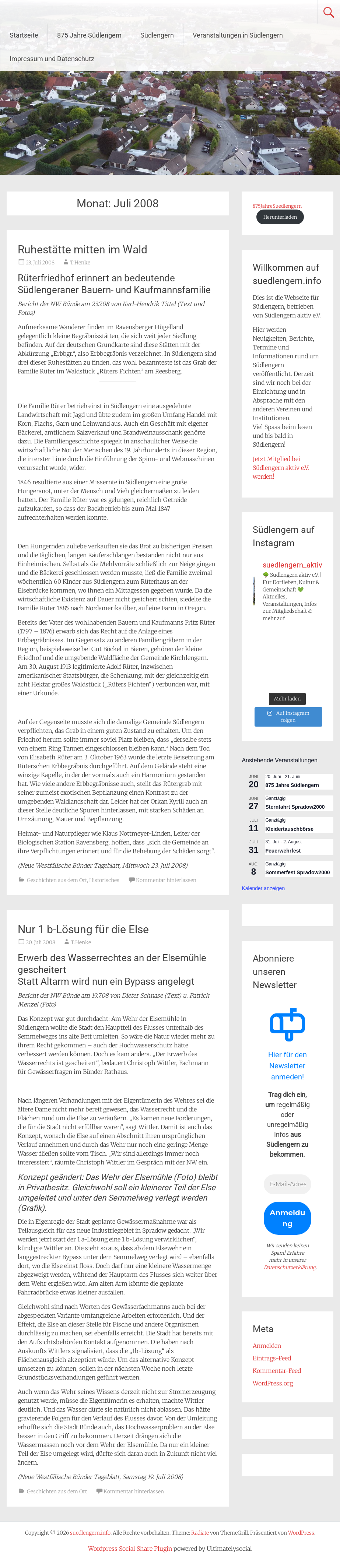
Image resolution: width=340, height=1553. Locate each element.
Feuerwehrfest (283, 851)
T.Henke (80, 262)
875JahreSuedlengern (277, 206)
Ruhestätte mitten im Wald (82, 249)
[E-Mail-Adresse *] (287, 1184)
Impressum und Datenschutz (52, 59)
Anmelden (267, 1345)
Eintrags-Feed (272, 1358)
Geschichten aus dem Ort (57, 880)
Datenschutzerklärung (290, 1267)
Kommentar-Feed (277, 1370)
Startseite (24, 35)
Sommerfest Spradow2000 (297, 872)
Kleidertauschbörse (289, 829)
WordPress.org (273, 1383)
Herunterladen (280, 217)
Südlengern (157, 35)
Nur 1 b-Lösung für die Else (83, 929)
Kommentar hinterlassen (166, 880)
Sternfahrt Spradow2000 (295, 807)
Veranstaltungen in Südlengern (238, 35)
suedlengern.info (59, 12)
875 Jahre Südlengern (89, 35)
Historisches (104, 880)
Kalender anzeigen (263, 888)
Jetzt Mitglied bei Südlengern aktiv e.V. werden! (281, 467)
